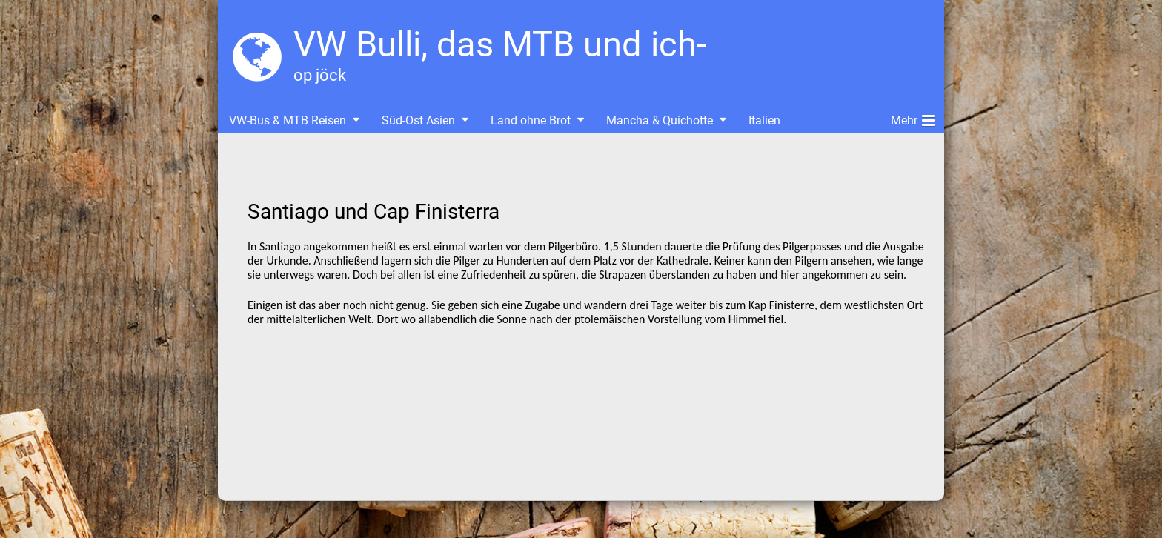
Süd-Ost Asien (418, 120)
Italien (764, 120)
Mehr (913, 117)
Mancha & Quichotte (659, 120)
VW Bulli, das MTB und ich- (499, 44)
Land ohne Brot (531, 120)
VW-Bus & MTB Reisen (287, 120)
